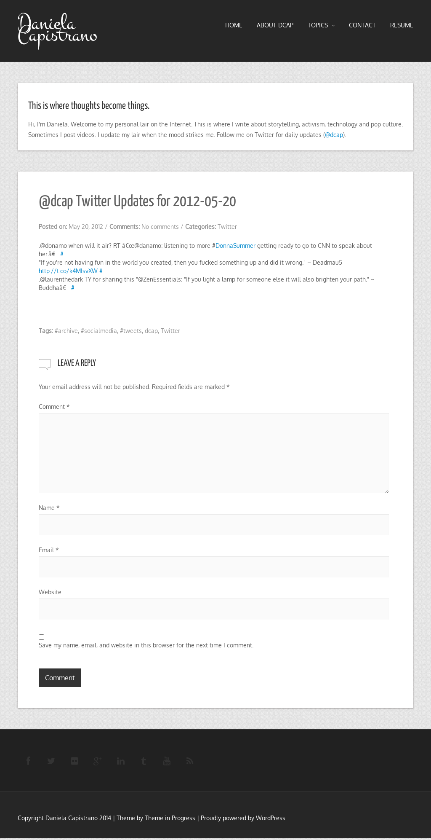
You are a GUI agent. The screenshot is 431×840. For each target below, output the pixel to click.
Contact (362, 25)
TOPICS (321, 25)
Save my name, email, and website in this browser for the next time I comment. (146, 645)
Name (49, 507)
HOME (233, 25)
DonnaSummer (235, 245)
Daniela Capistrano (57, 29)
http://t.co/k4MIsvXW (68, 270)
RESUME (401, 25)
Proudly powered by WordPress (243, 819)
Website (50, 592)
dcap (151, 330)
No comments (160, 226)
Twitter (227, 226)
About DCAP (275, 25)
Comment (54, 406)
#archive (66, 330)
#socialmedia (99, 330)
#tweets (131, 330)
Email (49, 549)
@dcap (334, 134)
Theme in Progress (170, 819)
